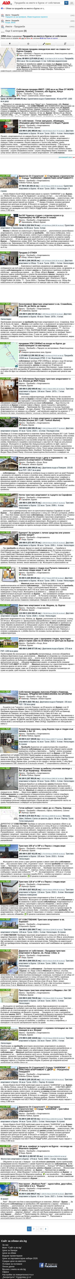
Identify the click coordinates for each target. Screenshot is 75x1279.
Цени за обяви (9, 1253)
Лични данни (8, 1266)
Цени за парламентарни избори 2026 (20, 1258)
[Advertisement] (37, 166)
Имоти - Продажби (13, 26)
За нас (5, 1245)
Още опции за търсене (49, 38)
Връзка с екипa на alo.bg (14, 1269)
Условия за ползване (12, 1264)
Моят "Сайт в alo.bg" (12, 1248)
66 (41, 1229)
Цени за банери (9, 1250)
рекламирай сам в (66, 157)
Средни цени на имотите (14, 1261)
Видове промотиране (12, 1256)
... (37, 1229)
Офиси (5, 1272)
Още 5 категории (14, 31)
